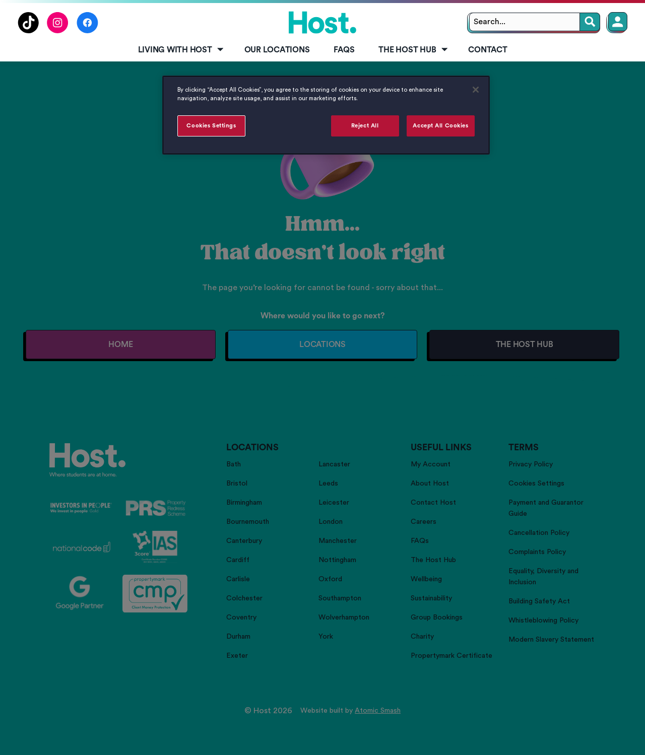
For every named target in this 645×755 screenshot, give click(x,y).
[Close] (476, 90)
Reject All (365, 125)
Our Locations (277, 50)
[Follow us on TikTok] (28, 31)
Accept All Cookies (440, 125)
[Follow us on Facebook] (87, 31)
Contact (487, 50)
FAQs (344, 50)
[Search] (590, 22)
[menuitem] (179, 50)
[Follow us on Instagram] (58, 31)
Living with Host (181, 50)
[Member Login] (617, 21)
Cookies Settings (211, 125)
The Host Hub (413, 50)
